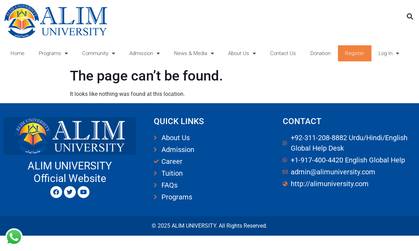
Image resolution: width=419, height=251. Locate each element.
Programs (53, 53)
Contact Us (283, 53)
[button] (410, 16)
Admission (144, 53)
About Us (242, 53)
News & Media (194, 53)
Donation (320, 53)
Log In (388, 53)
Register (354, 53)
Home (17, 53)
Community (98, 53)
